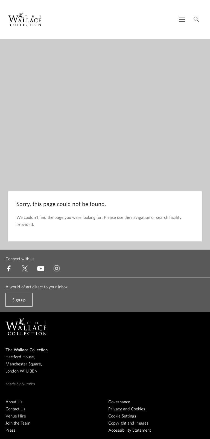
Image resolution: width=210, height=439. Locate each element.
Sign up (19, 302)
